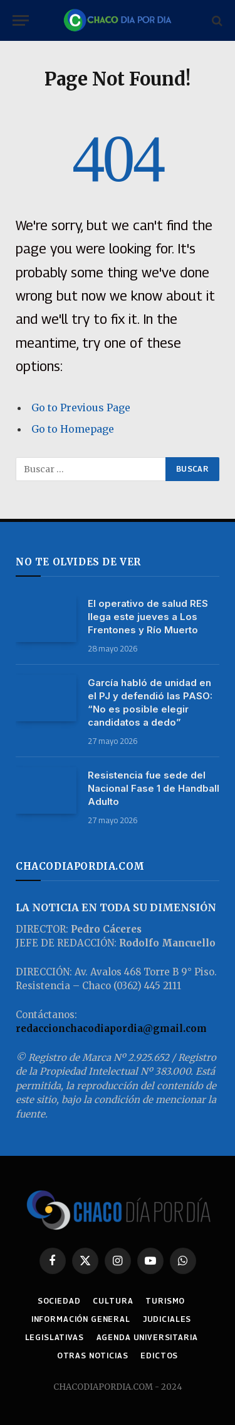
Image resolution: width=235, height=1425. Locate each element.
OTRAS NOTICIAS (92, 1355)
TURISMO (165, 1301)
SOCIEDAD (59, 1301)
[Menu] (21, 20)
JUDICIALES (167, 1319)
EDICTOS (159, 1355)
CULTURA (113, 1301)
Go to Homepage (72, 429)
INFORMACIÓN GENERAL (80, 1319)
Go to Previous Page (80, 407)
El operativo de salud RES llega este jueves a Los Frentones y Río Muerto (148, 616)
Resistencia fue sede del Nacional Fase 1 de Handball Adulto (153, 788)
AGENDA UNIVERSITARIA (147, 1337)
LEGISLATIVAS (54, 1337)
